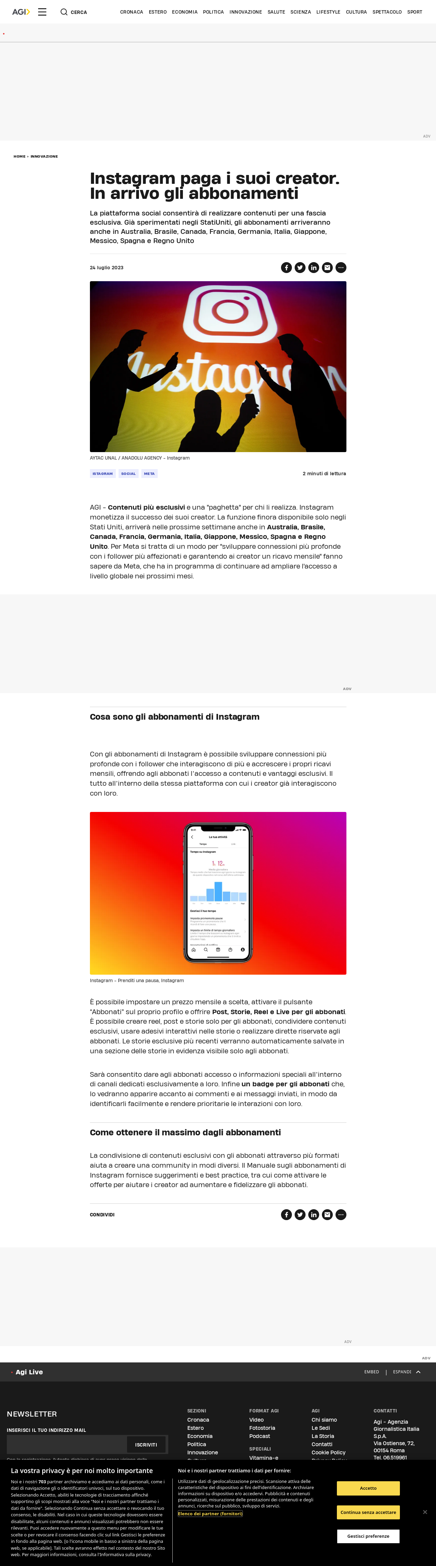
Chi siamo (324, 1420)
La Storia (323, 1436)
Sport (414, 12)
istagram (103, 473)
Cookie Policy (328, 1452)
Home (20, 156)
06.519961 (395, 1457)
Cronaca (131, 12)
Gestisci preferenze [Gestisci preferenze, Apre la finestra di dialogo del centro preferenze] (368, 1536)
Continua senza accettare (368, 1512)
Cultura (356, 12)
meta (149, 473)
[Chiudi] (425, 1511)
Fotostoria (262, 1428)
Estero (158, 12)
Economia (185, 12)
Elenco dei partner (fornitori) (210, 1514)
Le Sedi (321, 1428)
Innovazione (246, 12)
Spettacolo (387, 12)
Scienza (301, 12)
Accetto (368, 1488)
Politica (213, 12)
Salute (276, 12)
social (128, 473)
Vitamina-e (263, 1458)
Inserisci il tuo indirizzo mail (46, 1430)
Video (256, 1420)
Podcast (259, 1436)
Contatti (322, 1444)
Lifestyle (328, 12)
